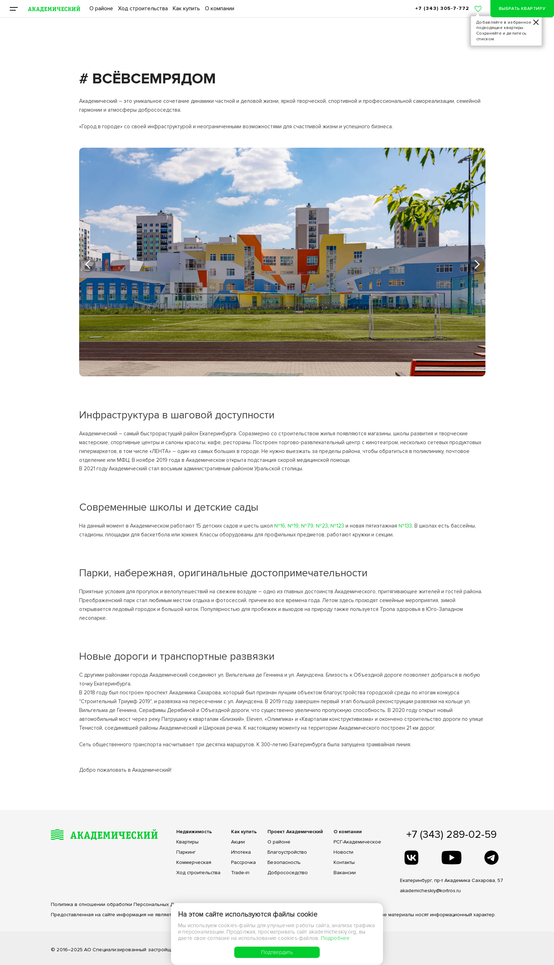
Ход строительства (143, 8)
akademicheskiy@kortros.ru (430, 891)
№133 (405, 526)
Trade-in (240, 872)
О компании (219, 8)
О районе (101, 8)
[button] (88, 264)
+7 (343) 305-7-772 (442, 8)
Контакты (344, 862)
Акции (238, 842)
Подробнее (335, 938)
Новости (343, 852)
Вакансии (345, 872)
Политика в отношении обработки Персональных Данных (119, 904)
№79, (307, 526)
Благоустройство (287, 852)
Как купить (186, 8)
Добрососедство (287, 872)
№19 (293, 526)
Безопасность (284, 862)
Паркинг (186, 852)
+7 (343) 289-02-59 (451, 834)
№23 (322, 526)
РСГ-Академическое (357, 842)
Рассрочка (243, 862)
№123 (337, 526)
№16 (279, 526)
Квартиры (187, 842)
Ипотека (241, 852)
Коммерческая (193, 862)
